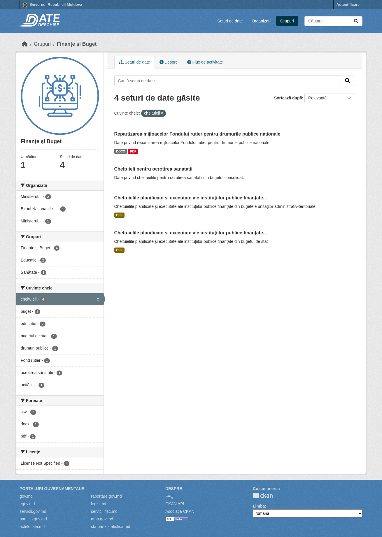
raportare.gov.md (106, 496)
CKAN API (174, 503)
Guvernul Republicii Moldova (52, 5)
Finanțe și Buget (77, 44)
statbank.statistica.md (110, 526)
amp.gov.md (102, 519)
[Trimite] (356, 21)
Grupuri (287, 21)
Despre (169, 62)
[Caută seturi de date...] (333, 21)
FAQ (169, 496)
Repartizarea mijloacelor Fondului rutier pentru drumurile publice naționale (197, 133)
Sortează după (288, 98)
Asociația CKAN (179, 511)
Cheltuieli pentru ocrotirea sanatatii (153, 168)
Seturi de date (230, 21)
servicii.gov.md (33, 511)
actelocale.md (32, 526)
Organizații (261, 21)
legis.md (98, 503)
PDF (133, 151)
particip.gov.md (33, 519)
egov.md (27, 503)
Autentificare (348, 4)
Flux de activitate (205, 62)
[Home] (25, 44)
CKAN (263, 495)
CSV (119, 215)
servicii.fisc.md (104, 511)
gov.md (26, 496)
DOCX (120, 151)
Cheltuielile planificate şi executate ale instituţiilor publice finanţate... (190, 197)
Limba (259, 506)
